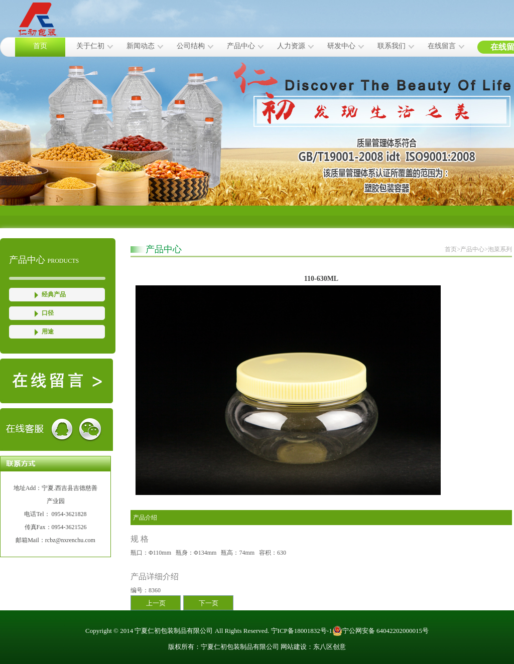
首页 (40, 46)
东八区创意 (329, 646)
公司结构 (191, 46)
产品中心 (241, 46)
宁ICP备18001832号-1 (301, 630)
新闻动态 (140, 46)
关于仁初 (90, 46)
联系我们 (391, 46)
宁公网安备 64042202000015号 (380, 631)
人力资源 (291, 46)
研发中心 (341, 46)
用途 (48, 331)
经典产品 (54, 294)
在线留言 (442, 46)
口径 (48, 312)
